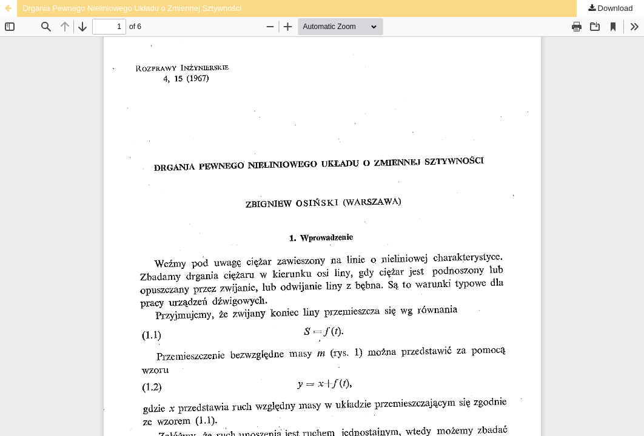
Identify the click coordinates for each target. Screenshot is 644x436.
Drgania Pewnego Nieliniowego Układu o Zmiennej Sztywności (131, 8)
